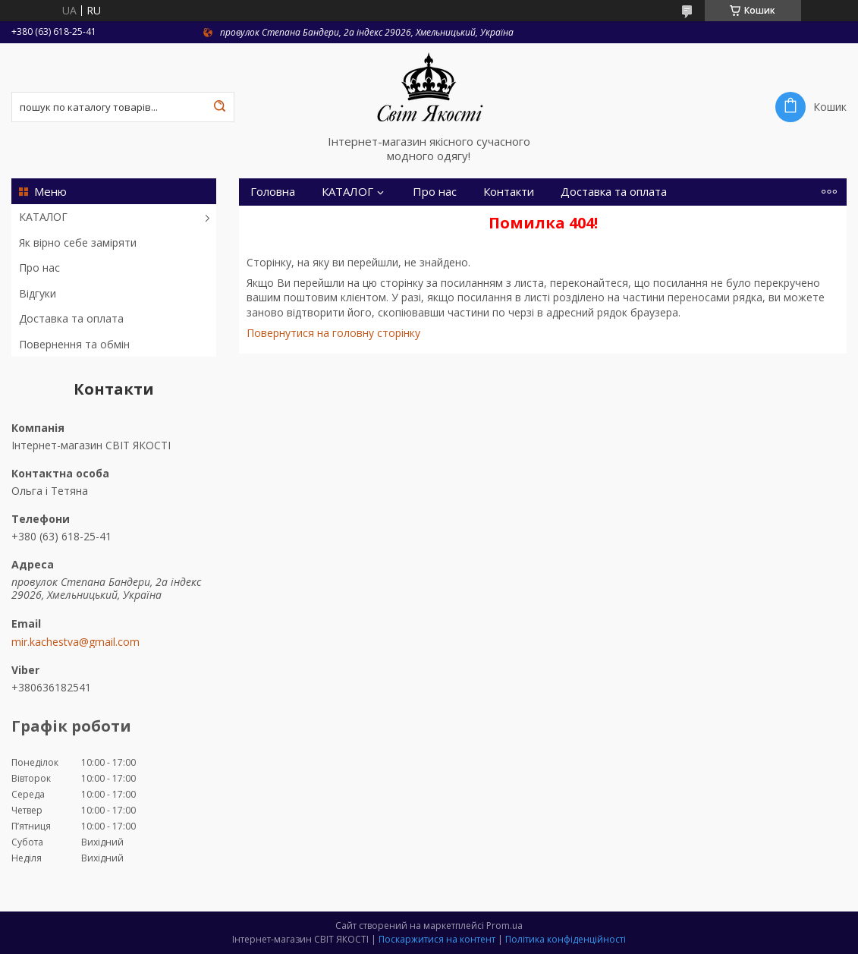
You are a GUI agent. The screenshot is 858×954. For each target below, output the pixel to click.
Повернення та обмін (74, 344)
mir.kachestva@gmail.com (75, 642)
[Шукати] (219, 107)
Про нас (39, 267)
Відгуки (37, 293)
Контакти (508, 191)
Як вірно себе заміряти (78, 242)
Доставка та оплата (71, 318)
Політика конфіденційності (565, 939)
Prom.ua (504, 925)
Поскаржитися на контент (437, 939)
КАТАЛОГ (43, 216)
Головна (272, 191)
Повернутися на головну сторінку (333, 333)
